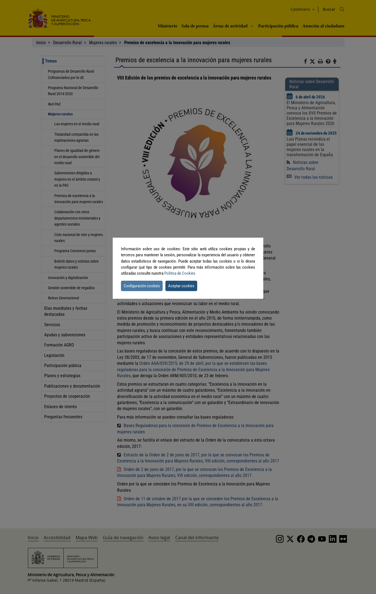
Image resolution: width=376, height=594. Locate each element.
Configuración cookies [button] (142, 285)
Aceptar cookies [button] (181, 285)
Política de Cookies (179, 273)
